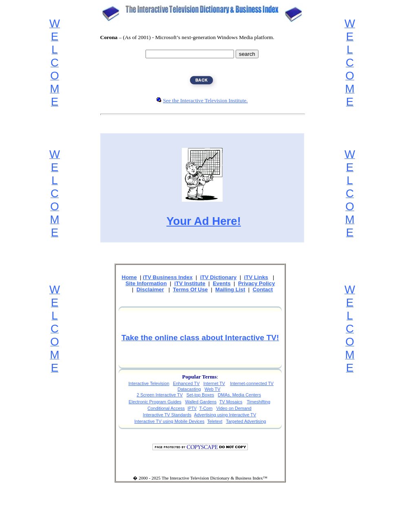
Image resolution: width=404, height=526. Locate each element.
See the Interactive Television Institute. (205, 100)
